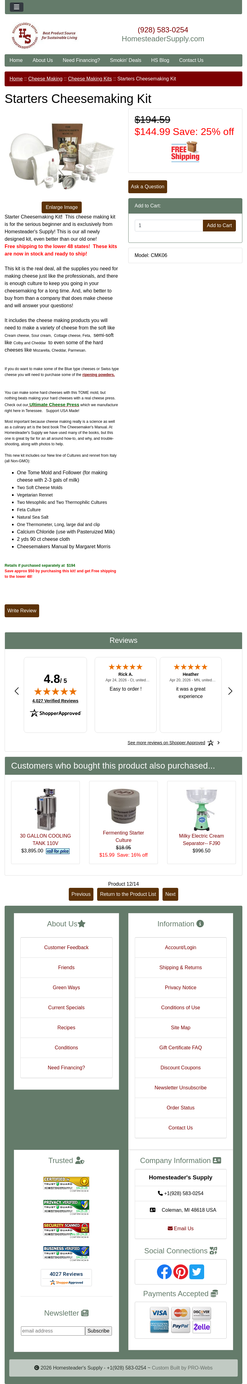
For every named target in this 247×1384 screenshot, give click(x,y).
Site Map (180, 1027)
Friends (66, 967)
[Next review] (230, 691)
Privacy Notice (180, 987)
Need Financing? (81, 60)
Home (16, 60)
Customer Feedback (66, 947)
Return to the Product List (128, 894)
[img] (55, 691)
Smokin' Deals (125, 60)
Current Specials (66, 1007)
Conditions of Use (180, 1007)
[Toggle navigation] (16, 7)
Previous (81, 894)
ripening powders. (98, 375)
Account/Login (180, 947)
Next (170, 894)
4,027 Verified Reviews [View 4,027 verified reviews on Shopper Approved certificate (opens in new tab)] (55, 700)
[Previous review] (16, 691)
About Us (43, 60)
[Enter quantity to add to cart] (169, 225)
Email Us (181, 1228)
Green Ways (66, 987)
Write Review (21, 610)
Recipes (66, 1027)
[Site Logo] (44, 35)
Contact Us (191, 60)
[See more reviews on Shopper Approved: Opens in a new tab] (166, 742)
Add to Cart (219, 225)
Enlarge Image (62, 207)
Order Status (181, 1107)
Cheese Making (45, 78)
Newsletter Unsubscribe (180, 1087)
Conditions (66, 1047)
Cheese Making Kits (90, 78)
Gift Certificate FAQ (180, 1047)
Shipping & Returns (180, 967)
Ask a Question (148, 186)
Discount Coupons (180, 1067)
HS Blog (160, 60)
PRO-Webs (200, 1367)
